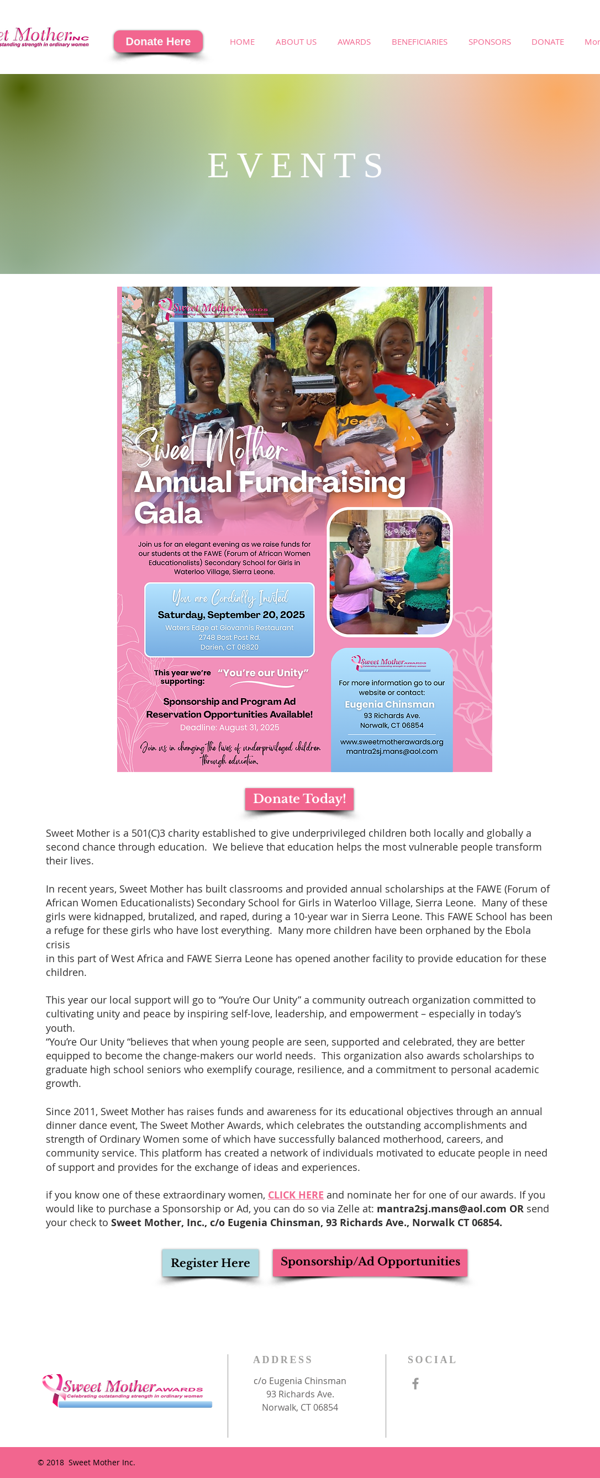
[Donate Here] (158, 41)
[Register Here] (210, 1262)
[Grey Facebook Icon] (415, 1383)
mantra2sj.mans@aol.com (442, 1209)
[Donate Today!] (299, 799)
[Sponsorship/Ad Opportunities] (370, 1262)
